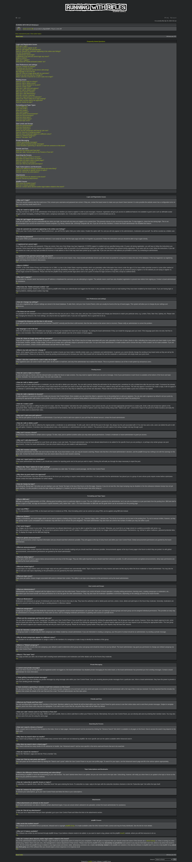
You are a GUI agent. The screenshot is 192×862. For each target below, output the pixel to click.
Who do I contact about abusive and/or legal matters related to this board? (40, 187)
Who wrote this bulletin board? (26, 183)
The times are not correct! (24, 68)
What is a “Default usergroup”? (26, 136)
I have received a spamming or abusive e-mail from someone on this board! (40, 145)
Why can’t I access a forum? (25, 92)
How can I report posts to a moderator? (29, 97)
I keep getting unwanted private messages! (30, 144)
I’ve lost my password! (23, 53)
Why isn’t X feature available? (25, 185)
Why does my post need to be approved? (29, 100)
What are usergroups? (23, 129)
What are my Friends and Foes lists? (28, 150)
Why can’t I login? (22, 46)
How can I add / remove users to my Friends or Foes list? (34, 152)
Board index (19, 36)
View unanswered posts (22, 33)
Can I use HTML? (22, 108)
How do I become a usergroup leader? (28, 132)
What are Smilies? (22, 110)
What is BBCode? (22, 107)
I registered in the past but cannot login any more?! (32, 56)
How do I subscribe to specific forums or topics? (31, 170)
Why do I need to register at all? (26, 48)
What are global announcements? (27, 114)
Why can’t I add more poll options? (27, 88)
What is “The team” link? (24, 137)
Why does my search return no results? (29, 158)
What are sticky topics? (23, 117)
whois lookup (150, 841)
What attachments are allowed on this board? (31, 177)
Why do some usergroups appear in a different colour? (33, 134)
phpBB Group (70, 825)
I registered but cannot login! (25, 55)
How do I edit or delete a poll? (26, 90)
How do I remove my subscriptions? (27, 172)
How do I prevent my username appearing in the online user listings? (38, 51)
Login (18, 18)
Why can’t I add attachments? (25, 93)
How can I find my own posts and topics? (29, 164)
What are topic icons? (23, 120)
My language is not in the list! (25, 71)
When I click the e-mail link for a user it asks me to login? (34, 77)
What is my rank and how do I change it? (29, 75)
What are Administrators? (24, 125)
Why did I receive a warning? (25, 95)
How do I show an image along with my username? (32, 73)
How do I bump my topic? (24, 102)
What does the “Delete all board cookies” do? (30, 62)
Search (173, 18)
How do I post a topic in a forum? (26, 81)
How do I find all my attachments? (27, 178)
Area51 (122, 833)
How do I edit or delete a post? (26, 83)
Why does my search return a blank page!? (30, 160)
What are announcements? (25, 115)
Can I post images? (22, 112)
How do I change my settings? (26, 66)
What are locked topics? (24, 119)
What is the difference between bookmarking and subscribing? (36, 168)
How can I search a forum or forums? (28, 157)
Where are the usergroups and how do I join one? (32, 130)
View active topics (36, 33)
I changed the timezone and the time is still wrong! (32, 70)
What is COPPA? (21, 58)
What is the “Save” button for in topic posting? (31, 99)
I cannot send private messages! (26, 142)
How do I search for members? (26, 162)
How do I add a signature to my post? (28, 85)
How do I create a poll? (23, 87)
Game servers (28, 29)
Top (17, 206)
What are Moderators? (23, 127)
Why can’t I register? (22, 60)
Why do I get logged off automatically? (28, 50)
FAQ (166, 18)
